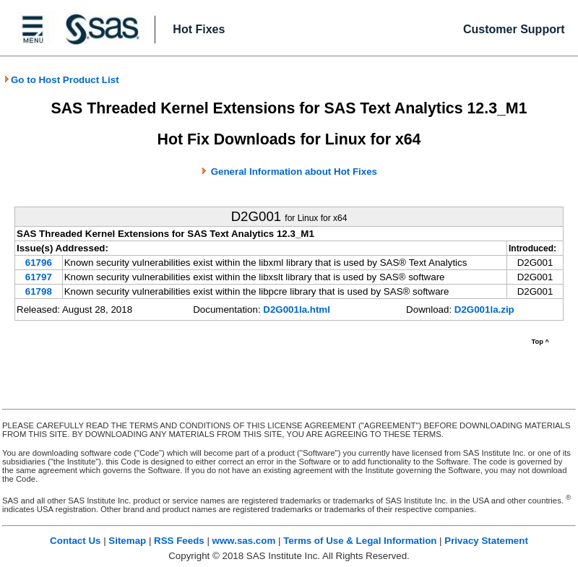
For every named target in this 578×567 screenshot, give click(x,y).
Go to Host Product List (61, 79)
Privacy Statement (486, 540)
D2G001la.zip (484, 309)
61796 (38, 262)
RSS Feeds (179, 540)
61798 (38, 291)
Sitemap (127, 540)
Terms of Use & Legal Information (359, 540)
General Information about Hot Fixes (294, 171)
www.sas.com (244, 540)
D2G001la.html (296, 309)
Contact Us (75, 540)
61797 (38, 277)
